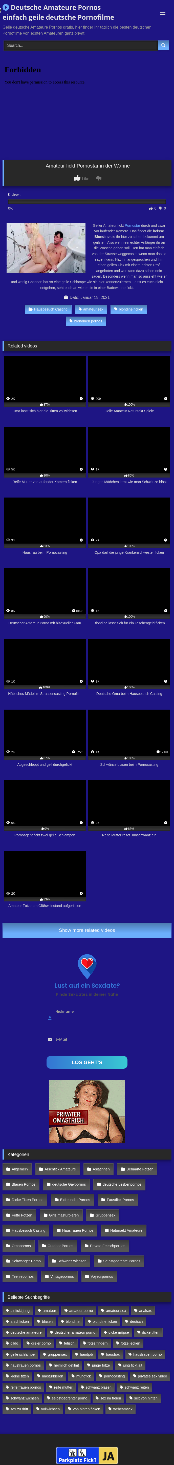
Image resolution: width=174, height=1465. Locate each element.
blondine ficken (128, 309)
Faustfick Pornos (120, 1200)
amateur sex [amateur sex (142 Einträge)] (116, 1311)
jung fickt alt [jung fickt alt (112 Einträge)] (132, 1365)
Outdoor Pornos (60, 1246)
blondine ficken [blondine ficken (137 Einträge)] (105, 1321)
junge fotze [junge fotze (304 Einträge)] (101, 1365)
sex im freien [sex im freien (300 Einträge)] (110, 1398)
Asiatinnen (101, 1169)
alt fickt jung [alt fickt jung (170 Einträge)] (20, 1311)
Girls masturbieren (64, 1215)
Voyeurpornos (102, 1276)
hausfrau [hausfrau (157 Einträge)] (113, 1354)
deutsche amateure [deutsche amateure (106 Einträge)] (25, 1332)
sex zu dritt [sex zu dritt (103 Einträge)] (19, 1409)
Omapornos (21, 1246)
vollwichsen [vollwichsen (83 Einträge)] (50, 1409)
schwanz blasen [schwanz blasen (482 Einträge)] (99, 1387)
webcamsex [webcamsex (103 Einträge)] (123, 1409)
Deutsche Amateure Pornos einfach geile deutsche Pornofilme (58, 12)
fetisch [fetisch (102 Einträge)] (69, 1343)
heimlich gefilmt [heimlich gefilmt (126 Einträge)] (66, 1365)
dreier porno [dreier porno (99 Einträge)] (41, 1343)
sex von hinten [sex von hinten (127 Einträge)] (146, 1398)
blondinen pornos (86, 321)
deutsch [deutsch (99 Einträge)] (136, 1321)
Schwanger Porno (26, 1261)
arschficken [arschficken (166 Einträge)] (19, 1321)
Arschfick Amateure (60, 1169)
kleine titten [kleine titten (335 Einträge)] (19, 1376)
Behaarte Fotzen (139, 1169)
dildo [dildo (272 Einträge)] (14, 1343)
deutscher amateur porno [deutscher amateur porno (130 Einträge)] (75, 1332)
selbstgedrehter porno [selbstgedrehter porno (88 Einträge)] (69, 1398)
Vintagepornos (62, 1276)
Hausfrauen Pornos (78, 1230)
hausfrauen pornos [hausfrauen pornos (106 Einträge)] (25, 1365)
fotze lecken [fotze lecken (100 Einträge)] (130, 1343)
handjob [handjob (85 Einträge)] (86, 1354)
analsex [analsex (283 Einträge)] (145, 1311)
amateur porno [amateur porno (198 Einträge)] (81, 1311)
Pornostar (132, 225)
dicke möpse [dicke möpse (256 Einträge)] (118, 1332)
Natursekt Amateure (126, 1230)
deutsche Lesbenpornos (122, 1184)
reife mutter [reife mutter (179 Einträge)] (63, 1387)
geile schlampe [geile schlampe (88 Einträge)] (22, 1354)
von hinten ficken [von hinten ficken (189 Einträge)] (86, 1409)
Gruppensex (105, 1215)
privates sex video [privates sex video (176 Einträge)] (152, 1376)
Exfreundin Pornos (75, 1200)
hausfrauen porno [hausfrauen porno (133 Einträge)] (147, 1354)
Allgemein (20, 1169)
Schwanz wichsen (71, 1261)
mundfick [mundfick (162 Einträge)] (83, 1376)
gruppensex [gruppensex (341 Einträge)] (57, 1354)
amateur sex (91, 309)
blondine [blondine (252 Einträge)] (72, 1321)
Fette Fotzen (22, 1215)
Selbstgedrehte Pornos (121, 1261)
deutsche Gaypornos (69, 1184)
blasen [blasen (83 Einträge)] (47, 1321)
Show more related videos (87, 930)
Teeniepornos (23, 1276)
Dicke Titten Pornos (28, 1200)
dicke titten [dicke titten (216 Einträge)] (151, 1332)
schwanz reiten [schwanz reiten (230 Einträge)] (137, 1387)
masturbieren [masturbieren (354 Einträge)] (52, 1376)
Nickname (64, 1011)
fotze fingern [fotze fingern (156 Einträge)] (97, 1343)
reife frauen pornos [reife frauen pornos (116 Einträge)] (25, 1387)
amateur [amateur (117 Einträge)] (49, 1311)
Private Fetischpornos (107, 1246)
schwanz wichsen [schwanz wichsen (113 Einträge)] (24, 1398)
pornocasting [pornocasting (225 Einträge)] (114, 1376)
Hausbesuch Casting (48, 309)
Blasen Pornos (24, 1184)
